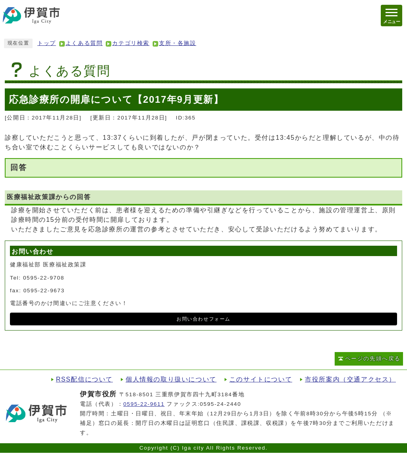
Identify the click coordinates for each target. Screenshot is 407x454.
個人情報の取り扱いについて (171, 379)
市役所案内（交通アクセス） (350, 379)
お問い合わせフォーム (203, 319)
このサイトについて (260, 379)
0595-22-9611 (144, 404)
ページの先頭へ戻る (373, 359)
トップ (46, 43)
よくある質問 (84, 43)
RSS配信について (84, 379)
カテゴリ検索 (130, 43)
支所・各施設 (177, 43)
